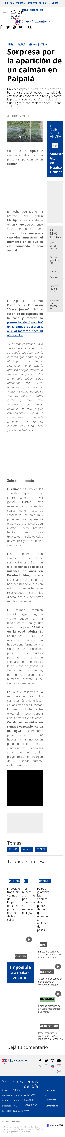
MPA (25, 881)
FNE (15, 1105)
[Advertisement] (31, 823)
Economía (21, 3)
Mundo (55, 3)
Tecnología (18, 1111)
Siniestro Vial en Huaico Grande (54, 290)
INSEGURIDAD (30, 1105)
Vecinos (27, 849)
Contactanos (51, 1105)
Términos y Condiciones (11, 1121)
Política (9, 3)
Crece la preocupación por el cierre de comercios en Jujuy (50, 981)
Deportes (32, 3)
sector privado (46, 972)
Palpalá (13, 849)
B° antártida (14, 881)
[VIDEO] (41, 849)
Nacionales (7, 1095)
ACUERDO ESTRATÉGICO (49, 1026)
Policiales (44, 3)
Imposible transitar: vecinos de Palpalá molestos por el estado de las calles (13, 904)
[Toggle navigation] (4, 13)
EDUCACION (29, 1094)
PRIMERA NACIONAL (47, 999)
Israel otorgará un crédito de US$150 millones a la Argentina (50, 1035)
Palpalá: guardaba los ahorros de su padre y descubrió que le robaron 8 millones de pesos (43, 909)
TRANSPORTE (30, 1100)
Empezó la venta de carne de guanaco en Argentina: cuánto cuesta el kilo (49, 956)
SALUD (27, 1110)
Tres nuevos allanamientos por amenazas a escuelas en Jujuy (31, 901)
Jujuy (4, 1090)
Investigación (44, 881)
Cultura (16, 1100)
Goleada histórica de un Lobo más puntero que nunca (50, 1008)
